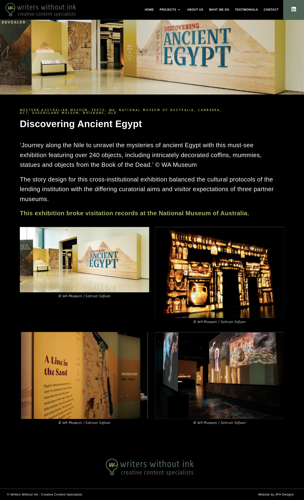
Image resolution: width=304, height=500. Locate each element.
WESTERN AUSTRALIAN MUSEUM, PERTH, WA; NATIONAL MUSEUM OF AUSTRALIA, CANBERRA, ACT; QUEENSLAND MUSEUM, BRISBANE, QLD (121, 111)
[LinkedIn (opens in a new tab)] (293, 9)
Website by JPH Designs (276, 494)
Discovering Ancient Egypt (81, 124)
